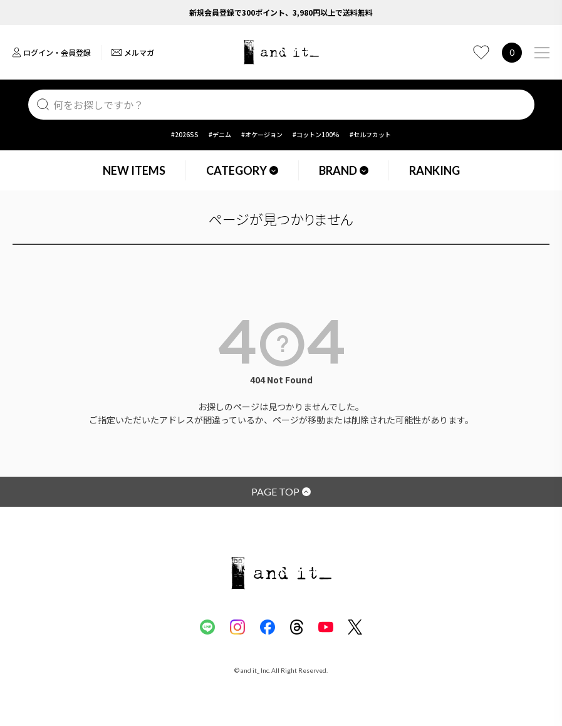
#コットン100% (316, 134)
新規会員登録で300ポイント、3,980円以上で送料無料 (281, 12)
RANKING (434, 170)
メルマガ (133, 52)
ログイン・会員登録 (52, 52)
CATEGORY (242, 170)
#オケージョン (262, 134)
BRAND (343, 170)
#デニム (220, 134)
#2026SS (185, 134)
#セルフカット (370, 134)
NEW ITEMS (134, 170)
